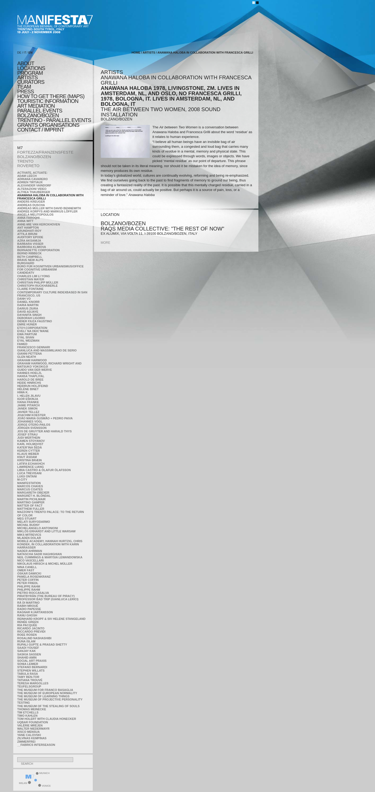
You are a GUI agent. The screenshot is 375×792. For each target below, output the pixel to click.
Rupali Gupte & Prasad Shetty (42, 644)
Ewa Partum (27, 334)
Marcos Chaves (30, 486)
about (25, 63)
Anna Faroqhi (28, 217)
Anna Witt (25, 221)
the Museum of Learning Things (43, 696)
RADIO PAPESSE (29, 609)
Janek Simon (27, 408)
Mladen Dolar (29, 537)
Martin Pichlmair (31, 499)
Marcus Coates (30, 489)
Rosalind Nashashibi (34, 638)
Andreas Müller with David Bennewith (49, 208)
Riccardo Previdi (31, 631)
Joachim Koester (31, 415)
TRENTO (25, 161)
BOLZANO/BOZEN (34, 156)
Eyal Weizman (28, 340)
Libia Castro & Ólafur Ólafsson (44, 470)
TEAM (24, 86)
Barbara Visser (30, 243)
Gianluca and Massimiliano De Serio (47, 350)
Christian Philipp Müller (37, 282)
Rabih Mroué (27, 605)
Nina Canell (27, 567)
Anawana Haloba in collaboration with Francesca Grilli (205, 52)
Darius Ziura (27, 308)
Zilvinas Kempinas (31, 738)
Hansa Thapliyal (30, 376)
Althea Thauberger (33, 192)
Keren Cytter (28, 450)
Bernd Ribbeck (29, 253)
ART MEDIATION (36, 105)
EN (30, 52)
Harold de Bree (30, 379)
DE (19, 52)
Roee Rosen (27, 634)
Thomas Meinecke (31, 709)
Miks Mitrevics (29, 534)
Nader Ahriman (29, 550)
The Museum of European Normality (47, 693)
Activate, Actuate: (32, 172)
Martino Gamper (31, 502)
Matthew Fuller (30, 508)
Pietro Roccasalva (33, 592)
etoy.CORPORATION (32, 327)
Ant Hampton (28, 227)
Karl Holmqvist (30, 444)
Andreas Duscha (31, 205)
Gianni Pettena (29, 353)
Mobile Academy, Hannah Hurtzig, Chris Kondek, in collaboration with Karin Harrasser (49, 544)
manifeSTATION (29, 483)
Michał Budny (28, 524)
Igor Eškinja (27, 399)
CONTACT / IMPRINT (40, 129)
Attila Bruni (27, 234)
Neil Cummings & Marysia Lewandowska (49, 557)
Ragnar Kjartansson (35, 612)
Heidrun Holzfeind (32, 386)
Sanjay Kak (26, 650)
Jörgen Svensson (32, 427)
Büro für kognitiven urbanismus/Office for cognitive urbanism (50, 268)
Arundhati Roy (29, 230)
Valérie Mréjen (30, 725)
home (135, 52)
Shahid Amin (27, 657)
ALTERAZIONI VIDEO (31, 188)
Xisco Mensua (28, 731)
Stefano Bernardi (32, 667)
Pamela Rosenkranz (34, 576)
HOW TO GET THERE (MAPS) (50, 96)
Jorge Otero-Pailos (33, 424)
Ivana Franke (28, 402)
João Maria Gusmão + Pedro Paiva (45, 418)
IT (25, 52)
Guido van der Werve (34, 369)
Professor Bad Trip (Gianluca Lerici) (47, 599)
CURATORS (30, 82)
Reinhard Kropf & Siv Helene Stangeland (51, 618)
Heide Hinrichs (29, 382)
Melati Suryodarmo (33, 521)
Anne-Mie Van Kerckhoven (38, 224)
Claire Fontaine (30, 288)
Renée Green (27, 622)
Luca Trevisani (29, 473)
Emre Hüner (27, 324)
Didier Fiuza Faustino (34, 321)
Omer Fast (25, 570)
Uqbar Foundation (32, 722)
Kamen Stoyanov (31, 440)
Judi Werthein (28, 437)
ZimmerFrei (26, 741)
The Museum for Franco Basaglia (45, 689)
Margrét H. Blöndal (34, 495)
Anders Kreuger (31, 201)
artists (27, 77)
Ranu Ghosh (27, 615)
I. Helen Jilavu (29, 395)
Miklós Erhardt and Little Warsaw (46, 531)
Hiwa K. (22, 392)
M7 (20, 147)
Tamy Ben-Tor (28, 676)
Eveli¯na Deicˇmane (33, 331)
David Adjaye (27, 311)
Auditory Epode (30, 237)
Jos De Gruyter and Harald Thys (44, 431)
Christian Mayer (30, 279)
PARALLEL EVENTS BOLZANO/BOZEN (39, 113)
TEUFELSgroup (29, 686)
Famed (22, 344)
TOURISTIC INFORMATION (47, 101)
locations (31, 68)
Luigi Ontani (27, 476)
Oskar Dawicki (29, 573)
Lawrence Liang (30, 466)
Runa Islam (26, 641)
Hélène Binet (28, 389)
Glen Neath (26, 356)
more (105, 243)
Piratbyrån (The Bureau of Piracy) (46, 596)
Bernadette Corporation (38, 250)
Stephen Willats (31, 670)
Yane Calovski (29, 735)
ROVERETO (28, 165)
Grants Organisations (48, 125)
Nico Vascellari (30, 560)
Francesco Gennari (33, 347)
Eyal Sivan (25, 337)
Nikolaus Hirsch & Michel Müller (44, 563)
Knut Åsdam (27, 457)
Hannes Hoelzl (29, 373)
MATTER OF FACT (29, 505)
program (30, 73)
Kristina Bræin (29, 460)
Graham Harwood (32, 360)
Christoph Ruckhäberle (37, 285)
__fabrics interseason (36, 744)
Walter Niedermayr (33, 728)
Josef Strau (27, 434)
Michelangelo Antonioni (37, 528)
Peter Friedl (27, 583)
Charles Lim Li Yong (33, 276)
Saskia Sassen (29, 654)
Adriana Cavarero (32, 179)
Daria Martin (27, 305)
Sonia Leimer (27, 663)
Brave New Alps (30, 260)
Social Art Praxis (32, 660)
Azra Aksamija (29, 240)
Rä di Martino (28, 602)
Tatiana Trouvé (29, 680)
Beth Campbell (29, 256)
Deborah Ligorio (31, 318)
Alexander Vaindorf (34, 185)
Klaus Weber (28, 453)
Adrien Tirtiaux (30, 182)
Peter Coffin (28, 579)
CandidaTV (25, 272)
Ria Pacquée (27, 625)
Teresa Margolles (32, 683)
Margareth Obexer (33, 492)
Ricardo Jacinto (30, 628)
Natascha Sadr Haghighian (39, 554)
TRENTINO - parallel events (54, 120)
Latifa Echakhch (31, 463)
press (25, 91)
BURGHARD (25, 263)
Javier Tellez (28, 412)
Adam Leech (27, 175)
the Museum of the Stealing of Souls (48, 706)
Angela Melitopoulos (35, 214)
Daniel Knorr (28, 301)
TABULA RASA (27, 673)
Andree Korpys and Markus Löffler (47, 211)
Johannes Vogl (29, 421)
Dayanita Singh (29, 314)
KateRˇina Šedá (29, 447)
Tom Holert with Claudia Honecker (46, 718)
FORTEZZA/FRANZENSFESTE (45, 152)
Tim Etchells (27, 712)
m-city (22, 479)
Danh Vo (24, 298)
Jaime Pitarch (28, 405)
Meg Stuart (27, 518)
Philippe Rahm (28, 586)
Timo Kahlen (27, 715)
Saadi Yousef (28, 647)
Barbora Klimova (31, 247)
